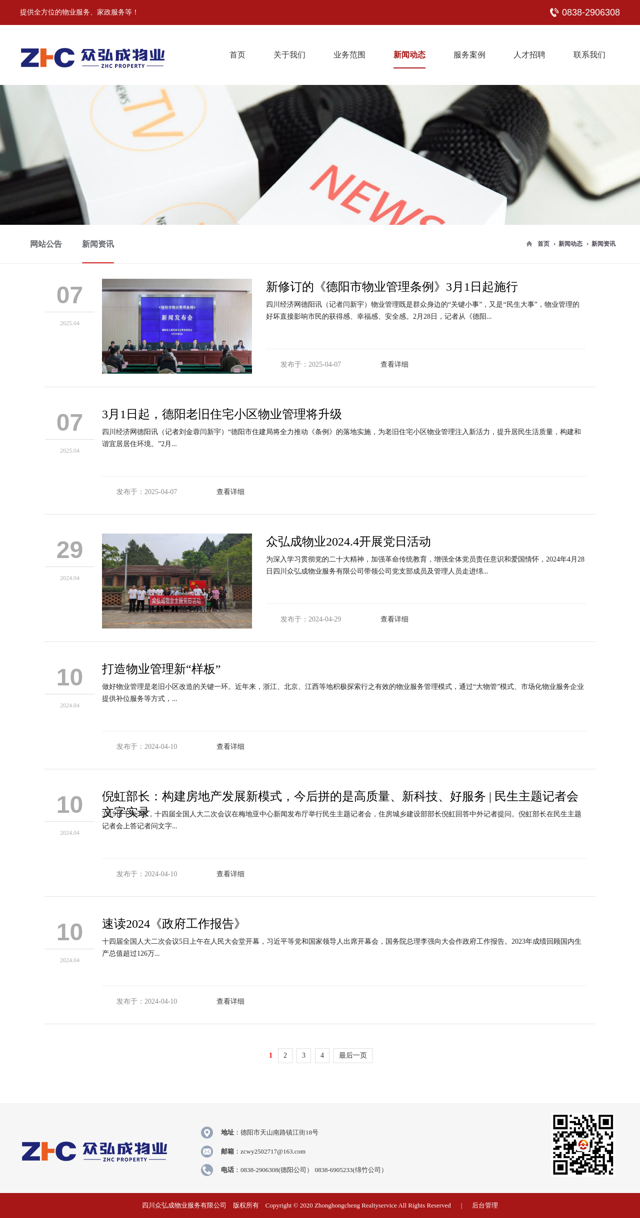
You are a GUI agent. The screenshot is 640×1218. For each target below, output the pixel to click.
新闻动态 (410, 54)
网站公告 (46, 244)
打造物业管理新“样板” (161, 668)
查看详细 (394, 364)
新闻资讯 (604, 243)
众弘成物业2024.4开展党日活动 (348, 541)
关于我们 (290, 54)
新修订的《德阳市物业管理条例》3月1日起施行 (392, 286)
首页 (238, 54)
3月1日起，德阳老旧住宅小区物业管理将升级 (222, 414)
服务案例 (470, 54)
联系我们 (590, 54)
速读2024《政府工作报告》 (174, 923)
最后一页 (353, 1055)
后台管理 (485, 1205)
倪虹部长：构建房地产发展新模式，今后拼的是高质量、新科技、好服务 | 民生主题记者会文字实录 (340, 799)
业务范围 (350, 54)
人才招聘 (530, 54)
